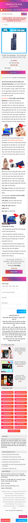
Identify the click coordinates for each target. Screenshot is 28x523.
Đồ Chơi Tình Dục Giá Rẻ (7, 395)
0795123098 (14, 6)
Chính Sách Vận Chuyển (8, 497)
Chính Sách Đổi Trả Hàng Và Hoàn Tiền (14, 495)
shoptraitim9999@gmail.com (12, 485)
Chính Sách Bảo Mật (19, 493)
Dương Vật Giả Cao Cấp (21, 392)
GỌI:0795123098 (5, 520)
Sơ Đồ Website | (21, 506)
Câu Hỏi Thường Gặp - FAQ (11, 504)
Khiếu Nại (20, 504)
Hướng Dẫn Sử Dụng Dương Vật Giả (11, 457)
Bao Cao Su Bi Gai (20, 416)
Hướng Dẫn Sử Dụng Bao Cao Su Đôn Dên (13, 459)
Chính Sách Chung (6, 491)
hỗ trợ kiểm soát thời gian (15, 140)
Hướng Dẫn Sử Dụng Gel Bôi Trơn (11, 462)
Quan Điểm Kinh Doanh (20, 501)
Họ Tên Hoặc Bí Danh (8, 292)
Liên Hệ (14, 508)
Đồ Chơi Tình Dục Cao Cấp (7, 392)
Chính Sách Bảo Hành (8, 499)
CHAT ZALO (21, 520)
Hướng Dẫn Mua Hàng (20, 499)
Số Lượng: (7, 68)
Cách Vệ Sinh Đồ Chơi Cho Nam (10, 454)
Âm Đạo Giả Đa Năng (20, 406)
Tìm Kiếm (24, 14)
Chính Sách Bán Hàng (20, 497)
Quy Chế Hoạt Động (8, 493)
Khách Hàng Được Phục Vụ (9, 506)
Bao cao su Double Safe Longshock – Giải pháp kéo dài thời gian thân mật (20, 363)
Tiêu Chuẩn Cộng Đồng (8, 501)
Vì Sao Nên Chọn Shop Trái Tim (19, 491)
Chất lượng (5, 283)
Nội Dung (4, 303)
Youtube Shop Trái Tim (14, 430)
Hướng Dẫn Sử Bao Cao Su (9, 468)
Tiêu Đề (4, 298)
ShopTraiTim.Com (14, 4)
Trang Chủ (6, 24)
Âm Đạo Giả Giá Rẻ (21, 402)
